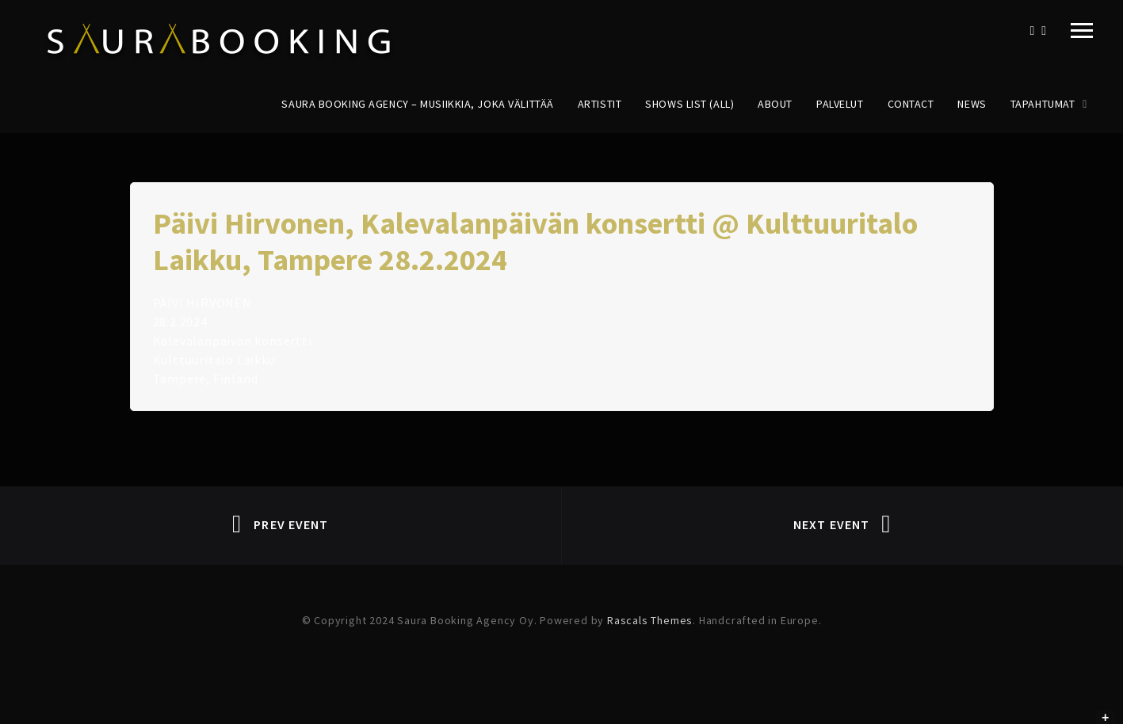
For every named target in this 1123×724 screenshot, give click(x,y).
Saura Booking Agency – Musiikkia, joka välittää (417, 104)
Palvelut (839, 104)
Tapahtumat (1042, 104)
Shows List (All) (689, 104)
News (971, 104)
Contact (911, 104)
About (775, 104)
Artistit (599, 104)
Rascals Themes (650, 620)
